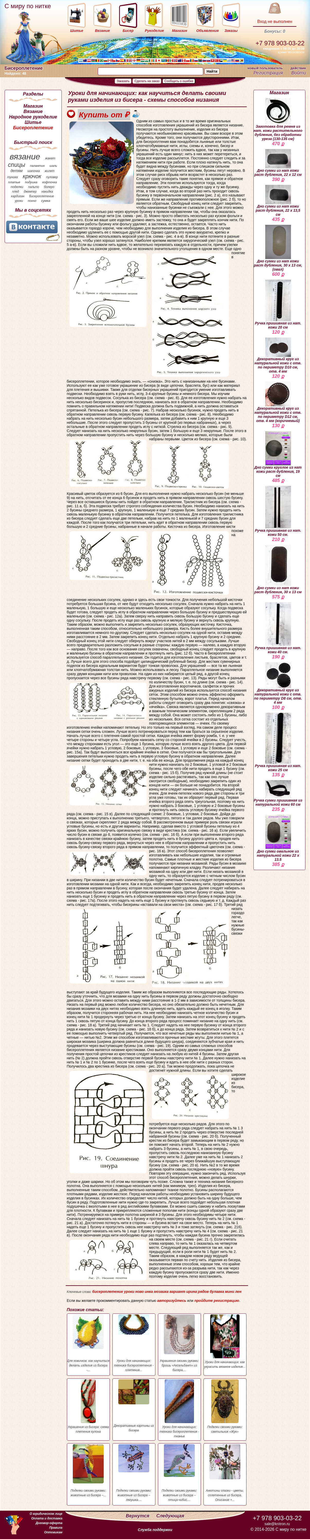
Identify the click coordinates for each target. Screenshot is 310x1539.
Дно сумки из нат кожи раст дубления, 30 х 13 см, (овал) (278, 248)
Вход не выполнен (274, 21)
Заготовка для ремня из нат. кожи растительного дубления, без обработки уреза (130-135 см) (278, 119)
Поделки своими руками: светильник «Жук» (225, 1406)
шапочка (34, 171)
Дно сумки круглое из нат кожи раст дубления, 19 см (278, 454)
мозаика (161, 1291)
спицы (16, 164)
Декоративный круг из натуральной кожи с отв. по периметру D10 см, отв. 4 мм (277, 355)
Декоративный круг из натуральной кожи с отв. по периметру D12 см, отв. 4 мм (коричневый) (277, 402)
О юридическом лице (46, 1514)
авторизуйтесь (171, 1301)
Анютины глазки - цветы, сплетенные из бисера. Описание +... (225, 1473)
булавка (217, 1291)
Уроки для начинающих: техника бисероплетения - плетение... (134, 1343)
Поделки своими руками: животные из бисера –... (88, 1470)
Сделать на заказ (147, 81)
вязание (25, 156)
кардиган (17, 196)
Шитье (33, 122)
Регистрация (268, 72)
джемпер (30, 191)
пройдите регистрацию (216, 1301)
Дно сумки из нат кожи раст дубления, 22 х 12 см (278, 163)
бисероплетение (41, 196)
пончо (32, 201)
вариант (177, 1291)
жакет (50, 158)
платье (14, 182)
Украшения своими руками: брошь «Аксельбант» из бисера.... (179, 1343)
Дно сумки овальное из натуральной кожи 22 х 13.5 (278, 838)
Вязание (33, 111)
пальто (33, 187)
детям (17, 170)
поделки (17, 187)
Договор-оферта (49, 1523)
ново (139, 1291)
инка (149, 1291)
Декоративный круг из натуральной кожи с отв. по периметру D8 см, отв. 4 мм (278, 683)
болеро (49, 187)
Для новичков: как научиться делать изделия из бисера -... (88, 1343)
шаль (53, 166)
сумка (45, 201)
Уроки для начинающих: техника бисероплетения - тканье (179, 1408)
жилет (50, 171)
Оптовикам (53, 1532)
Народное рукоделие (33, 116)
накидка (47, 191)
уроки (19, 201)
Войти (298, 72)
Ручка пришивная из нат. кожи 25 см (278, 742)
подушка (31, 182)
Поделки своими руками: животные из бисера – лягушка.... (134, 1473)
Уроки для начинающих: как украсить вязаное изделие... (225, 1341)
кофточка (49, 182)
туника (12, 177)
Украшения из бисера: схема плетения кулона (88, 1406)
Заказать (123, 81)
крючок (32, 176)
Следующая (170, 1515)
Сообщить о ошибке (178, 81)
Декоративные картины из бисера (134, 1405)
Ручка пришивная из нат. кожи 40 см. (278, 628)
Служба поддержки (155, 1530)
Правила (55, 1527)
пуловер (52, 177)
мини (229, 1291)
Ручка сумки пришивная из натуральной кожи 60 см (278, 793)
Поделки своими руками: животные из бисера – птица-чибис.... (179, 1473)
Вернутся (138, 1515)
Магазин (33, 106)
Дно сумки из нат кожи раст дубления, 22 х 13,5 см (278, 201)
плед (15, 191)
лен (238, 1291)
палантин (37, 166)
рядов (203, 1291)
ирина (191, 1291)
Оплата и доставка (46, 1518)
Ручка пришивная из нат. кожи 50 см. (278, 511)
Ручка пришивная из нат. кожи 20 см (278, 304)
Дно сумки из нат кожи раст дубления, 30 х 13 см (278, 569)
